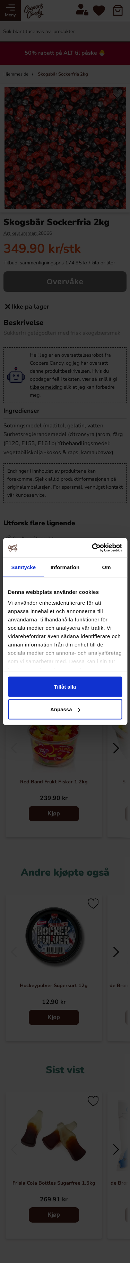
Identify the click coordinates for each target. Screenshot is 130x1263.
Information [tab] (65, 567)
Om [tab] (106, 567)
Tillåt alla (65, 686)
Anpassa (65, 709)
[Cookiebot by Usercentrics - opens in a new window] (92, 547)
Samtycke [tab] (23, 567)
